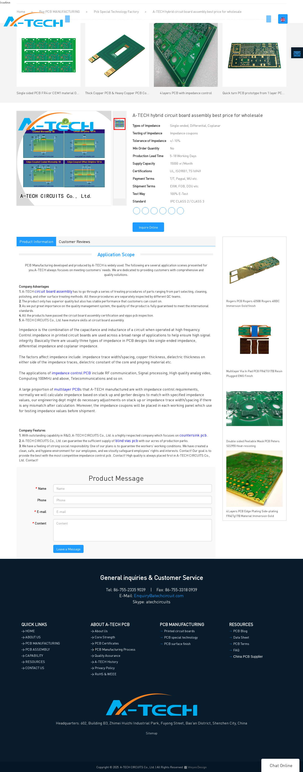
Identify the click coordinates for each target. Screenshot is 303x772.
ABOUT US (97, 19)
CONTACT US (264, 19)
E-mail (40, 511)
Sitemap (151, 733)
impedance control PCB (71, 372)
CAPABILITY (205, 19)
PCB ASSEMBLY (173, 19)
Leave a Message (68, 549)
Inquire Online (148, 227)
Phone (41, 500)
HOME (78, 19)
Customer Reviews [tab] (74, 241)
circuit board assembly (53, 291)
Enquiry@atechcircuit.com (159, 595)
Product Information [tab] (36, 241)
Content (39, 523)
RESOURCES (234, 19)
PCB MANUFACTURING (133, 19)
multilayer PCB (67, 389)
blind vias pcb (126, 440)
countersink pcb (193, 434)
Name (40, 488)
